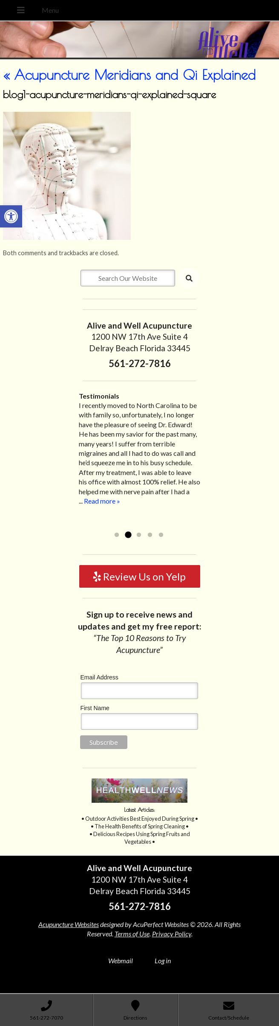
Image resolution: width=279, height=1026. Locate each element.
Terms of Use (132, 934)
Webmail (120, 960)
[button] (11, 216)
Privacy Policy (171, 934)
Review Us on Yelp (139, 576)
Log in (163, 960)
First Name (94, 708)
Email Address (99, 677)
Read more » (102, 501)
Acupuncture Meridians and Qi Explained (129, 75)
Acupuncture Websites (68, 924)
